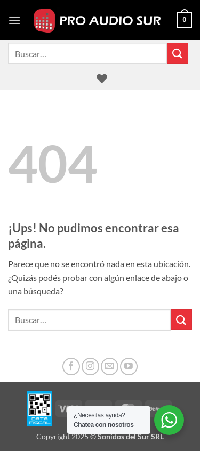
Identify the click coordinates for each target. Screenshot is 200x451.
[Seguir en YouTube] (129, 366)
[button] (14, 20)
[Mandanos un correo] (109, 366)
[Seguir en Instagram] (90, 366)
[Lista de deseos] (102, 78)
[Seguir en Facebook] (71, 366)
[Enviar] (177, 53)
